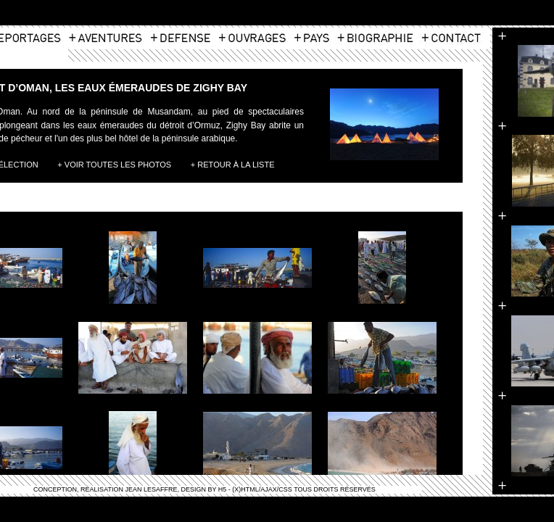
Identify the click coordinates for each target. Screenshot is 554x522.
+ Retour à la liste (233, 164)
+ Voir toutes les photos (114, 164)
